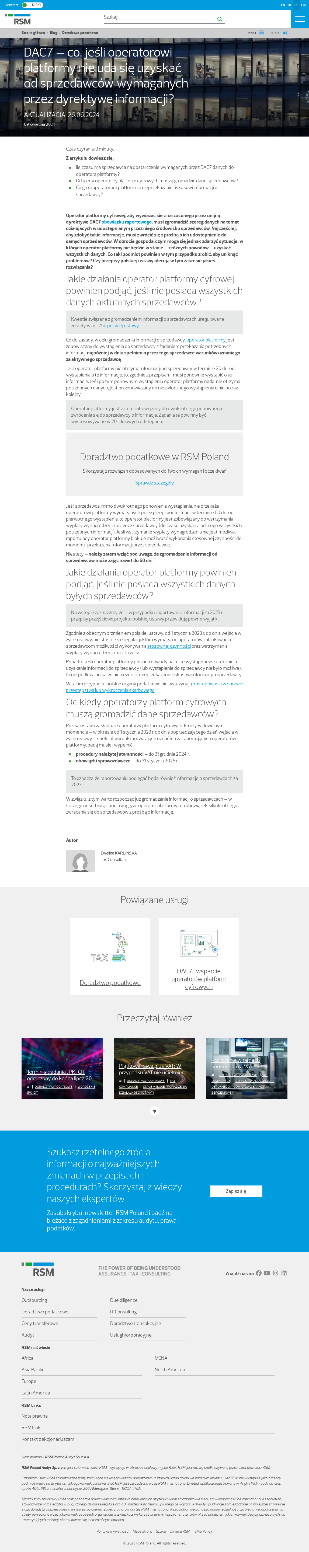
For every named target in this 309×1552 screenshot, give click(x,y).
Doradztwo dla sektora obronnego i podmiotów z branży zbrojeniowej (243, 1086)
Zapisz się (236, 1191)
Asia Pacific (33, 1370)
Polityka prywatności (113, 1531)
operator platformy (206, 340)
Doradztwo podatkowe (80, 32)
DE (290, 5)
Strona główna (33, 32)
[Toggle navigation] (300, 19)
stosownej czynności (169, 646)
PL (296, 5)
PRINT (252, 33)
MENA (161, 1358)
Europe (29, 1381)
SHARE (275, 33)
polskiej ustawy (123, 326)
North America (170, 1370)
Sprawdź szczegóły (154, 483)
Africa (27, 1358)
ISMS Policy (203, 1531)
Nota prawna (35, 1416)
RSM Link (31, 1428)
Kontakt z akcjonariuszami (48, 1439)
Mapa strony (142, 1531)
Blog (53, 32)
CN (303, 5)
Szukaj (161, 1531)
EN (283, 5)
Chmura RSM (179, 1531)
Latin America (36, 1393)
